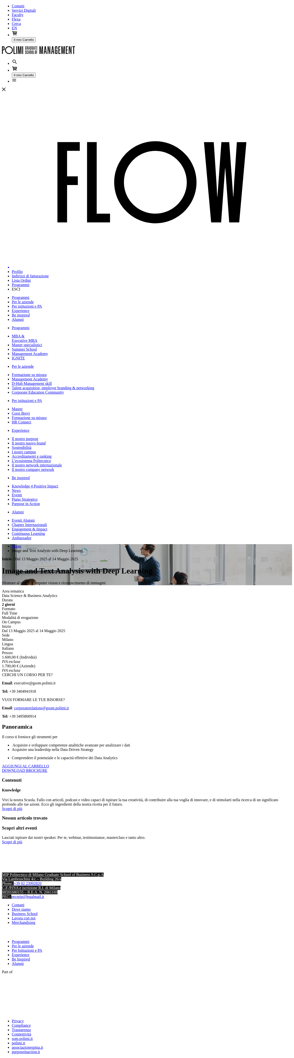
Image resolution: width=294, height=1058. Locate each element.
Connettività (21, 1034)
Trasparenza (21, 1030)
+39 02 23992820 (27, 883)
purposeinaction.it (26, 1052)
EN (14, 28)
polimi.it (18, 1043)
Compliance (21, 1025)
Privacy (18, 1021)
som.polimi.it (22, 1038)
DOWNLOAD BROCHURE (24, 770)
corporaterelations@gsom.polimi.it (41, 708)
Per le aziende (23, 946)
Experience (20, 955)
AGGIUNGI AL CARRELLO (25, 766)
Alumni (18, 963)
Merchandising (23, 922)
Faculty (18, 15)
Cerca (16, 24)
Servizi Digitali (24, 10)
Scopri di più (12, 809)
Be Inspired (21, 959)
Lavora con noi (24, 918)
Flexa (16, 19)
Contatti (18, 6)
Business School (24, 914)
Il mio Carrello (24, 40)
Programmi (20, 941)
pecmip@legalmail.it (27, 897)
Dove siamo (21, 909)
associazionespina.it (27, 1047)
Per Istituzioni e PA (27, 950)
